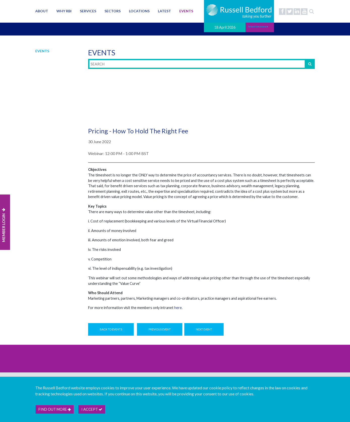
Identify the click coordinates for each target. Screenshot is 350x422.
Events (186, 11)
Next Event (204, 329)
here (178, 307)
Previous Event (160, 329)
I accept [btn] (91, 409)
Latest (164, 11)
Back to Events (111, 329)
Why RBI (64, 11)
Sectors (112, 11)
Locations (139, 11)
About (41, 11)
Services (88, 11)
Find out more (55, 409)
